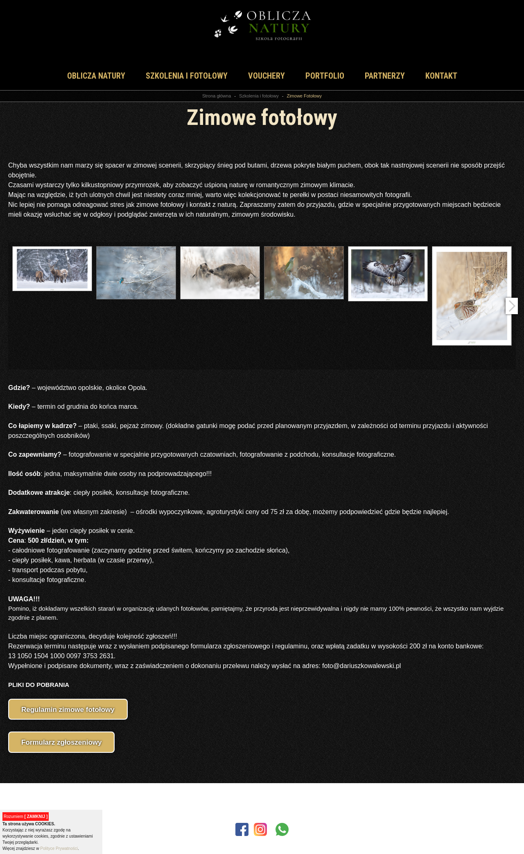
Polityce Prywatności (59, 848)
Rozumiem (25, 816)
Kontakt (441, 76)
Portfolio (324, 76)
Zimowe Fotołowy (304, 95)
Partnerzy (385, 76)
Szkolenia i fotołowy (187, 76)
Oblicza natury (96, 76)
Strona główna (216, 95)
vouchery (266, 76)
